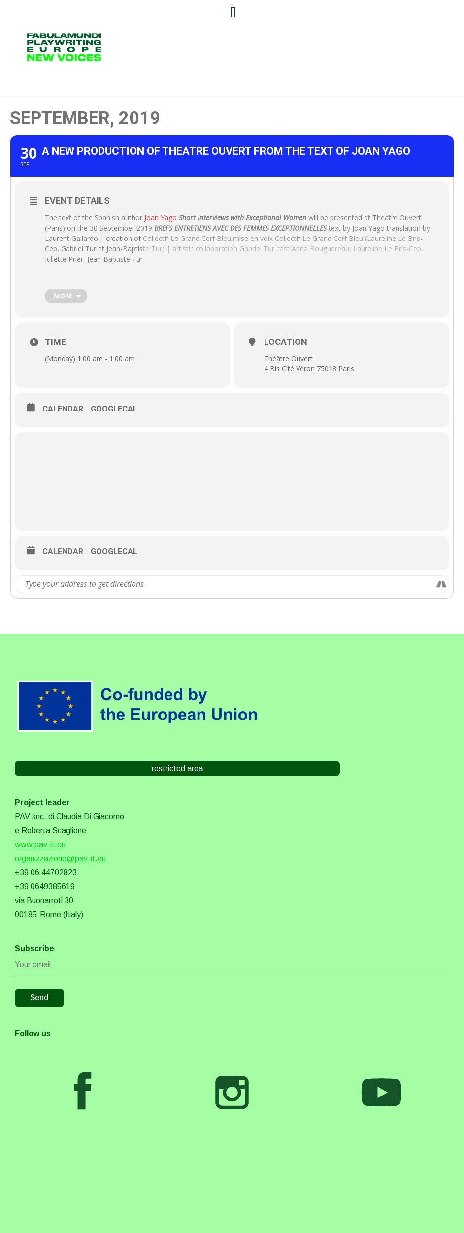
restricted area (177, 768)
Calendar (62, 408)
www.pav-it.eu (40, 844)
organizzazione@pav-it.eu (60, 859)
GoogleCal (114, 408)
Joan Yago (160, 217)
